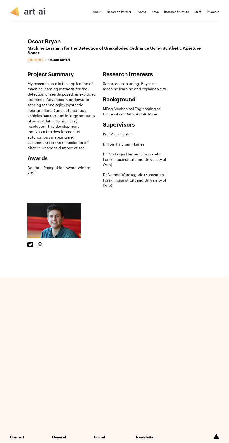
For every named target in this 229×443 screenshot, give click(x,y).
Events (141, 12)
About (97, 12)
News (155, 12)
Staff (197, 12)
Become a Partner (119, 12)
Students (213, 12)
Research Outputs (176, 12)
